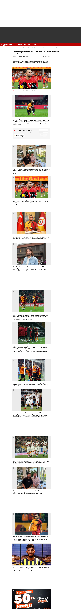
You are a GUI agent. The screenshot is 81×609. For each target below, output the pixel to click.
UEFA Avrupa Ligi (41, 47)
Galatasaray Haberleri (20, 49)
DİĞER (25, 44)
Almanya (46, 47)
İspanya (53, 47)
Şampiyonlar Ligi (35, 47)
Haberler (14, 49)
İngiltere (49, 47)
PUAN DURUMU (30, 44)
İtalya (56, 47)
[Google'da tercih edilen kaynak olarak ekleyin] (31, 133)
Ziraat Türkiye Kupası (28, 47)
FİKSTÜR (35, 44)
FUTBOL (15, 44)
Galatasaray (34, 61)
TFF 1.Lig (22, 47)
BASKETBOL (20, 44)
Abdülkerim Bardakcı (17, 62)
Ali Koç (29, 59)
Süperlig (18, 47)
